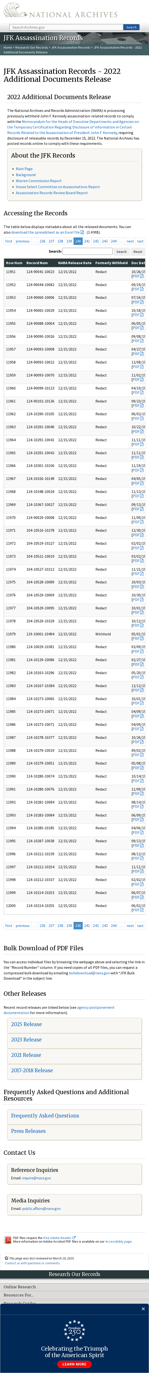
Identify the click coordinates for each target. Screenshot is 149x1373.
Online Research (20, 1287)
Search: (55, 251)
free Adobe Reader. (59, 1238)
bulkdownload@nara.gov (89, 973)
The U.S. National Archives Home (60, 11)
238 (60, 241)
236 (42, 241)
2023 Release (26, 1040)
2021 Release (26, 1055)
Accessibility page (118, 1241)
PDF (136, 276)
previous (23, 241)
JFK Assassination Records (70, 47)
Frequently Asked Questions (45, 1116)
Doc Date (139, 262)
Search (131, 27)
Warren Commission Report (39, 180)
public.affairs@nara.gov (41, 1208)
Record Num (37, 262)
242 (96, 241)
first (8, 241)
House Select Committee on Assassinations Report (58, 186)
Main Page (24, 168)
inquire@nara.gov (36, 1177)
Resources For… (19, 1295)
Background (26, 174)
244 (114, 241)
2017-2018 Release (32, 1070)
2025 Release (26, 1024)
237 (51, 241)
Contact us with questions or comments (32, 1263)
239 (69, 241)
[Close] (143, 1309)
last (140, 241)
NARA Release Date (75, 262)
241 (87, 241)
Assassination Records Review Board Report (52, 192)
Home (8, 47)
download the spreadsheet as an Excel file (45, 232)
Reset (138, 251)
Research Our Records (31, 47)
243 (105, 241)
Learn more (74, 1364)
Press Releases (28, 1131)
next (130, 241)
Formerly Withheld (111, 262)
